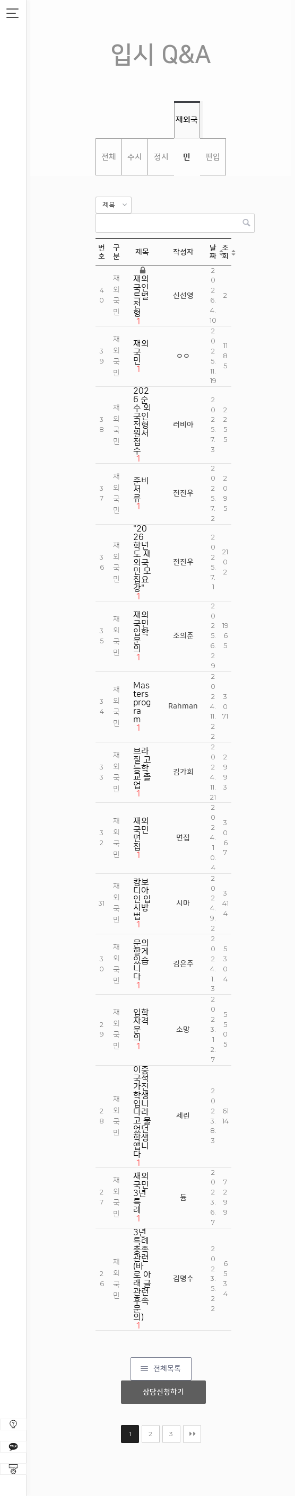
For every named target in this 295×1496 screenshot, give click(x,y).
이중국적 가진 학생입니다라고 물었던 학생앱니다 (142, 1112)
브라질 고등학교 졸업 (142, 768)
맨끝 (192, 1434)
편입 (212, 157)
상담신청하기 (163, 1392)
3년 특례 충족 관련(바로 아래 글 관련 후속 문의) (142, 1275)
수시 (134, 157)
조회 (225, 252)
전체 (108, 157)
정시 (161, 157)
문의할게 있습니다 (141, 960)
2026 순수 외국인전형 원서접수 (142, 420)
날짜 (213, 252)
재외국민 (187, 127)
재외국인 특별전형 (141, 296)
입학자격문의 (141, 1025)
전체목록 (167, 1369)
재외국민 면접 (141, 834)
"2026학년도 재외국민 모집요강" (142, 558)
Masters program (142, 702)
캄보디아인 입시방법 (142, 899)
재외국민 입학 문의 (141, 632)
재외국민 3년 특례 (141, 1193)
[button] (114, 205)
